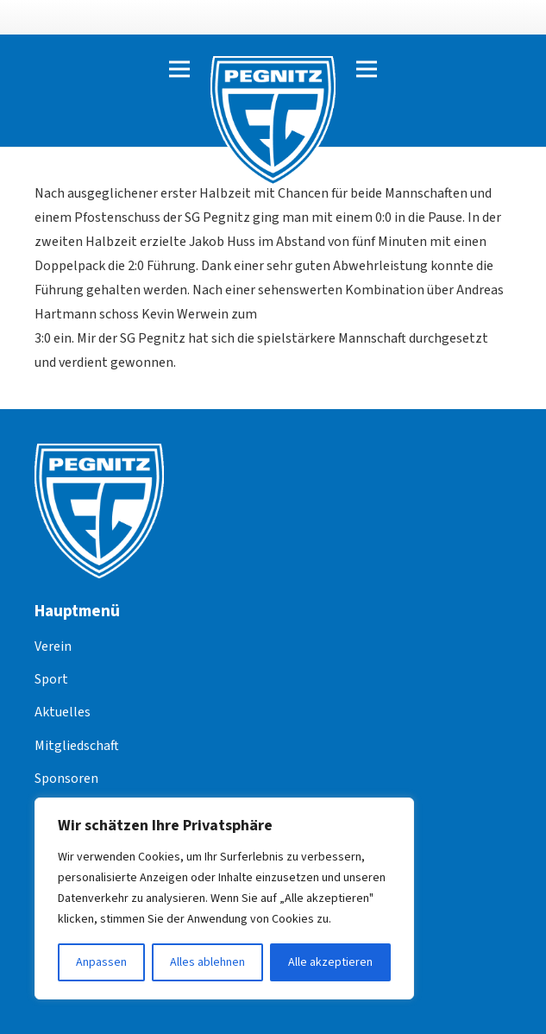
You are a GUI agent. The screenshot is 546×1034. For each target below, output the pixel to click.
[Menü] (179, 69)
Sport (51, 679)
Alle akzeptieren (330, 962)
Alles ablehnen (207, 962)
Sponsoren (66, 778)
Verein (53, 646)
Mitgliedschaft (77, 745)
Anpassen (101, 962)
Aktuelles (63, 712)
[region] (224, 898)
